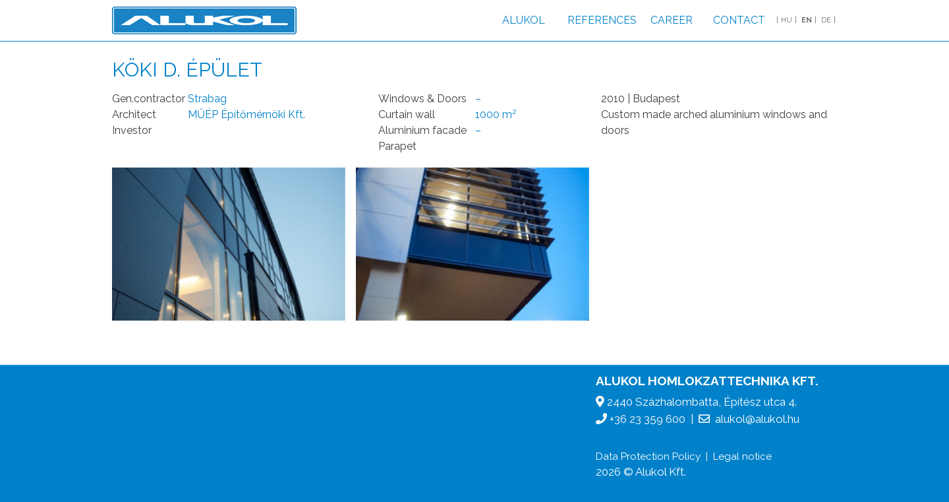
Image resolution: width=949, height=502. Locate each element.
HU (786, 20)
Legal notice (742, 456)
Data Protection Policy (648, 456)
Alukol (523, 20)
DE (826, 20)
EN (806, 20)
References (602, 20)
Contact (739, 20)
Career (671, 20)
